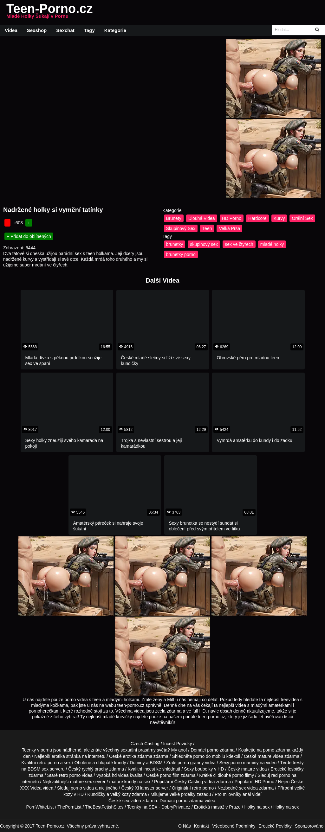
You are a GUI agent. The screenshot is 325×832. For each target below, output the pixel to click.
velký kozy (120, 794)
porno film (169, 775)
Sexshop (37, 30)
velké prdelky (183, 794)
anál (247, 794)
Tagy (89, 30)
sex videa (131, 800)
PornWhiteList (40, 807)
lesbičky (296, 768)
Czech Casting (145, 743)
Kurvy (279, 218)
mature (265, 756)
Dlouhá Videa (201, 218)
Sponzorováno (309, 826)
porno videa (82, 787)
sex (242, 787)
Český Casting (188, 781)
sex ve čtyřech (239, 244)
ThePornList (69, 807)
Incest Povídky (177, 743)
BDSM (156, 762)
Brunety (173, 218)
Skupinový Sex (181, 228)
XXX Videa (31, 787)
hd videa (120, 775)
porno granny (191, 762)
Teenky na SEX (142, 807)
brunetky (174, 244)
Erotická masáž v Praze (217, 807)
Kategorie (115, 30)
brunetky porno (181, 254)
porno (212, 749)
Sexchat (65, 30)
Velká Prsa (229, 228)
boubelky (204, 768)
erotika (58, 756)
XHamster (144, 787)
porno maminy (245, 762)
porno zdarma (276, 749)
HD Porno (231, 218)
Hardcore (257, 218)
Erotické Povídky (274, 826)
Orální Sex (302, 218)
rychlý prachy (95, 768)
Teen (207, 228)
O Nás (184, 826)
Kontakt (201, 826)
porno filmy (243, 775)
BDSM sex (38, 768)
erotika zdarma (138, 756)
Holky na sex (257, 807)
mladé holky (272, 244)
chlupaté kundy (111, 762)
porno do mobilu (209, 756)
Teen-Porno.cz (49, 12)
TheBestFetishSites (104, 807)
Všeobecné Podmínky (233, 826)
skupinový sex (204, 244)
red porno (280, 775)
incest (149, 768)
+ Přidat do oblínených (29, 236)
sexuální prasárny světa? (145, 749)
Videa (11, 30)
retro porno (48, 762)
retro (196, 787)
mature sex (81, 781)
